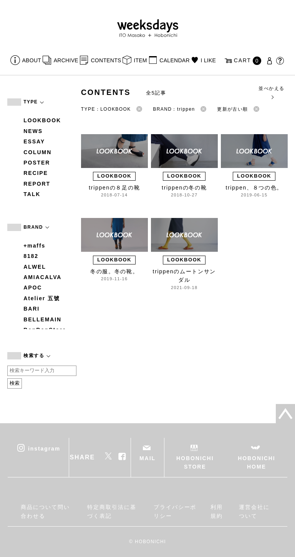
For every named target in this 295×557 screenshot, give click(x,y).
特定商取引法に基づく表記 (111, 511)
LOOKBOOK (42, 120)
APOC (32, 287)
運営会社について (254, 511)
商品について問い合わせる (45, 511)
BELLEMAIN (42, 319)
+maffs (34, 246)
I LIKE (208, 60)
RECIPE (35, 173)
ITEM (140, 60)
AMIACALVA (42, 277)
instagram (44, 448)
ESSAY (34, 141)
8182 (30, 256)
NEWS (33, 131)
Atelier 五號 (41, 298)
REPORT (36, 184)
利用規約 (216, 511)
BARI (31, 309)
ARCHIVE (66, 60)
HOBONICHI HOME (256, 462)
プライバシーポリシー (175, 511)
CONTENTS (106, 60)
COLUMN (37, 152)
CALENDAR (174, 60)
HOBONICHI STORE (195, 462)
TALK (31, 194)
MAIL (147, 458)
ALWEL (34, 267)
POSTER (36, 163)
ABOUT (31, 60)
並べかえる (271, 92)
